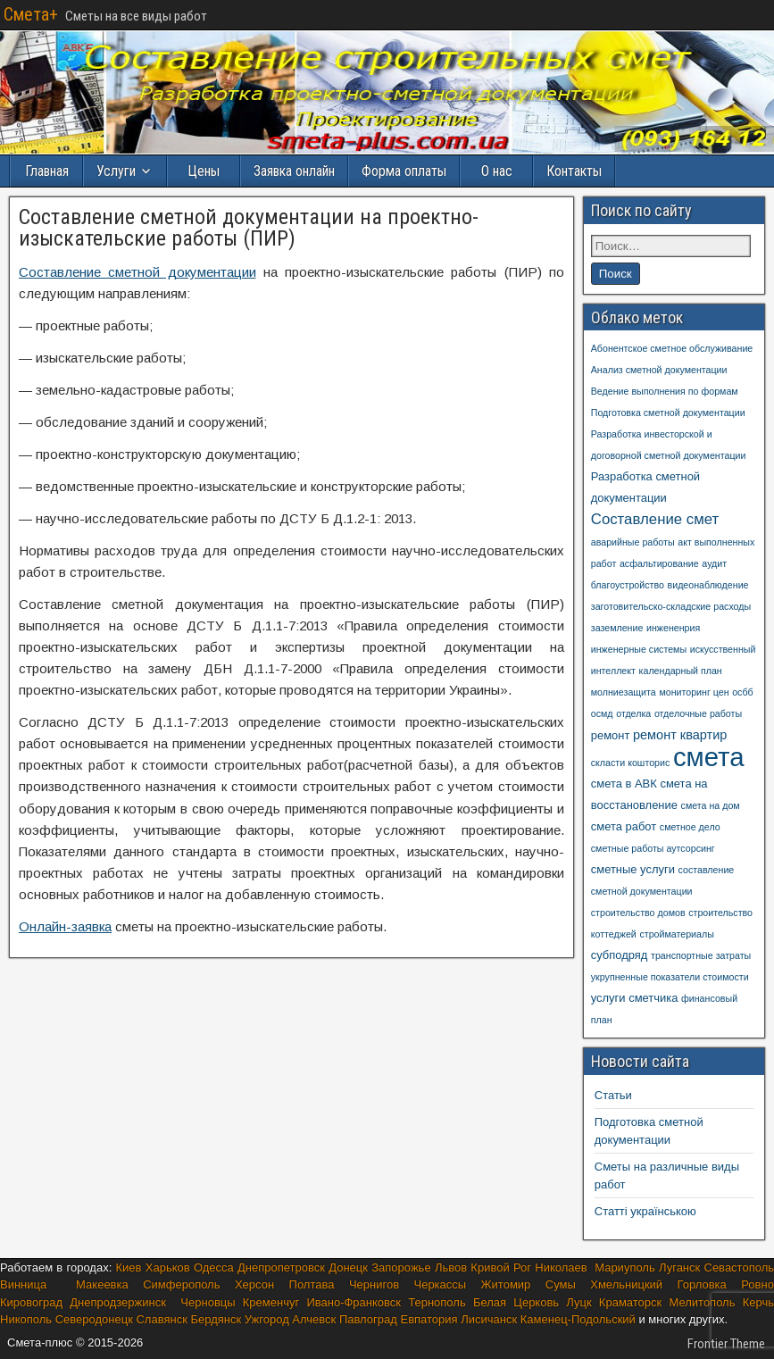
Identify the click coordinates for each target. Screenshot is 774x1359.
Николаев (561, 1267)
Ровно (757, 1284)
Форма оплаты (404, 171)
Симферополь (181, 1284)
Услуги (116, 171)
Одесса (214, 1267)
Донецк (348, 1267)
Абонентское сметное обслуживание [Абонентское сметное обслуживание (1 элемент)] (672, 348)
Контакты (574, 171)
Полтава (312, 1284)
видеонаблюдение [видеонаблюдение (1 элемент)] (708, 584)
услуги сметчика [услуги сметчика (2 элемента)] (634, 998)
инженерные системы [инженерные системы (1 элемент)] (639, 649)
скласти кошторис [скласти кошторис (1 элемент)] (630, 762)
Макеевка (102, 1284)
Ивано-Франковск (353, 1302)
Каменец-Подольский (578, 1319)
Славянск (161, 1319)
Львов (451, 1267)
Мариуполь (625, 1267)
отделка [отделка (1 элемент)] (633, 713)
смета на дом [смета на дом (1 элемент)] (710, 805)
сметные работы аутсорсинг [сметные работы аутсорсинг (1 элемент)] (653, 848)
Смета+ (31, 14)
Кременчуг (271, 1302)
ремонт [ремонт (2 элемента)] (610, 735)
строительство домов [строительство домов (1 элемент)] (638, 912)
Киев (129, 1267)
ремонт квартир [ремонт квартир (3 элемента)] (680, 735)
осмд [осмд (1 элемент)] (602, 713)
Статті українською (645, 1211)
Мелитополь (702, 1302)
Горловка (702, 1284)
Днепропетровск (281, 1267)
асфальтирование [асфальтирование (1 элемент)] (659, 563)
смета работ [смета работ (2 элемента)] (623, 826)
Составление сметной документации (137, 271)
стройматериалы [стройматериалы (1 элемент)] (676, 934)
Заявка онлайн (294, 171)
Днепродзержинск (118, 1302)
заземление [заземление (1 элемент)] (617, 627)
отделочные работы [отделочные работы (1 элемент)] (698, 713)
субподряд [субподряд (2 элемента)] (619, 955)
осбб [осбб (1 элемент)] (742, 692)
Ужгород (269, 1319)
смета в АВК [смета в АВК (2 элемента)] (624, 783)
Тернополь (436, 1302)
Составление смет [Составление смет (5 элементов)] (655, 519)
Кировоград (31, 1302)
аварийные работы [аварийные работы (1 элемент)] (633, 542)
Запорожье (400, 1267)
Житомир (506, 1284)
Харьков (168, 1267)
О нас (496, 171)
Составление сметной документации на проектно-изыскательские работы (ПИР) (249, 227)
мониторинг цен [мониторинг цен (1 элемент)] (693, 692)
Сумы (560, 1284)
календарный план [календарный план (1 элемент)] (680, 670)
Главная (47, 171)
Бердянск (215, 1319)
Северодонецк (94, 1319)
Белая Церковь (516, 1302)
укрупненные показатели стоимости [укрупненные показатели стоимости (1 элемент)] (670, 976)
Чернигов (374, 1284)
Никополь (26, 1319)
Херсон (254, 1284)
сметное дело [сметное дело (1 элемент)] (690, 826)
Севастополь (739, 1267)
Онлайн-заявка (65, 926)
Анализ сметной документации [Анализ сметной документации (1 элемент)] (659, 369)
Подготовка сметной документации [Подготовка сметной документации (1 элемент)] (668, 412)
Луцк (578, 1302)
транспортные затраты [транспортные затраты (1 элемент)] (701, 955)
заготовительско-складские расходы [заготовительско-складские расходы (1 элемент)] (671, 606)
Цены (203, 171)
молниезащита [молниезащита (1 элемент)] (623, 692)
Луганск (679, 1267)
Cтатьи (613, 1095)
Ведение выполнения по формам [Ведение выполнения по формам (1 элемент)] (664, 391)
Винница (23, 1284)
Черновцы (211, 1302)
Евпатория (428, 1319)
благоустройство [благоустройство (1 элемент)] (627, 584)
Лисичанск (489, 1319)
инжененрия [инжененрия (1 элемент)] (673, 627)
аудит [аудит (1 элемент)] (714, 563)
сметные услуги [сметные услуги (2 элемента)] (633, 869)
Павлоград (368, 1319)
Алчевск (314, 1319)
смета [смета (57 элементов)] (709, 756)
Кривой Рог (500, 1267)
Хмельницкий (626, 1284)
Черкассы (440, 1284)
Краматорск (630, 1302)
